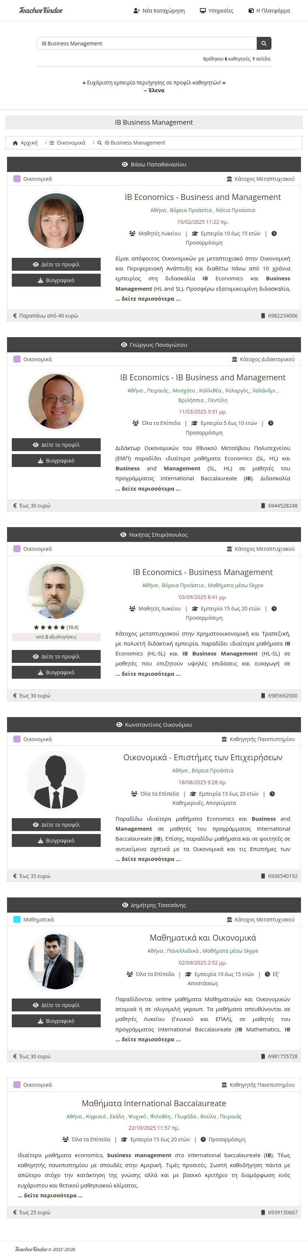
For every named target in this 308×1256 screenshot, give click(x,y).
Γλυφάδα (185, 1116)
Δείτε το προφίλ (56, 264)
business (119, 1155)
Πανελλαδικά (183, 950)
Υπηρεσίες (216, 10)
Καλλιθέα (210, 390)
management (153, 1155)
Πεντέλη (218, 400)
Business (278, 278)
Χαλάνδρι (264, 390)
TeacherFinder (40, 10)
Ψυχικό (137, 1116)
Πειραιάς (158, 390)
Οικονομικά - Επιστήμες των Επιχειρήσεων (202, 757)
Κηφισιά (96, 1116)
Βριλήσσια (191, 400)
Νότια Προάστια (235, 210)
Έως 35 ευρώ (32, 875)
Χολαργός (237, 390)
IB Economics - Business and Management (203, 196)
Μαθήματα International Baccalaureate (154, 1103)
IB (205, 278)
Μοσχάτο (184, 390)
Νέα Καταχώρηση (159, 10)
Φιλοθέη (160, 1116)
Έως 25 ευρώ (32, 1212)
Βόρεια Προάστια (191, 210)
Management (133, 288)
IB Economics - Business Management (203, 572)
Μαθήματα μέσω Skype (235, 585)
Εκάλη (117, 1116)
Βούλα (208, 1116)
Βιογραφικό (56, 280)
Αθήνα (158, 210)
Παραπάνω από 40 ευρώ (45, 315)
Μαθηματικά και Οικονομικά (203, 937)
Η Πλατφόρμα (269, 10)
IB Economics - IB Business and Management (202, 377)
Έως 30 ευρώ (32, 505)
